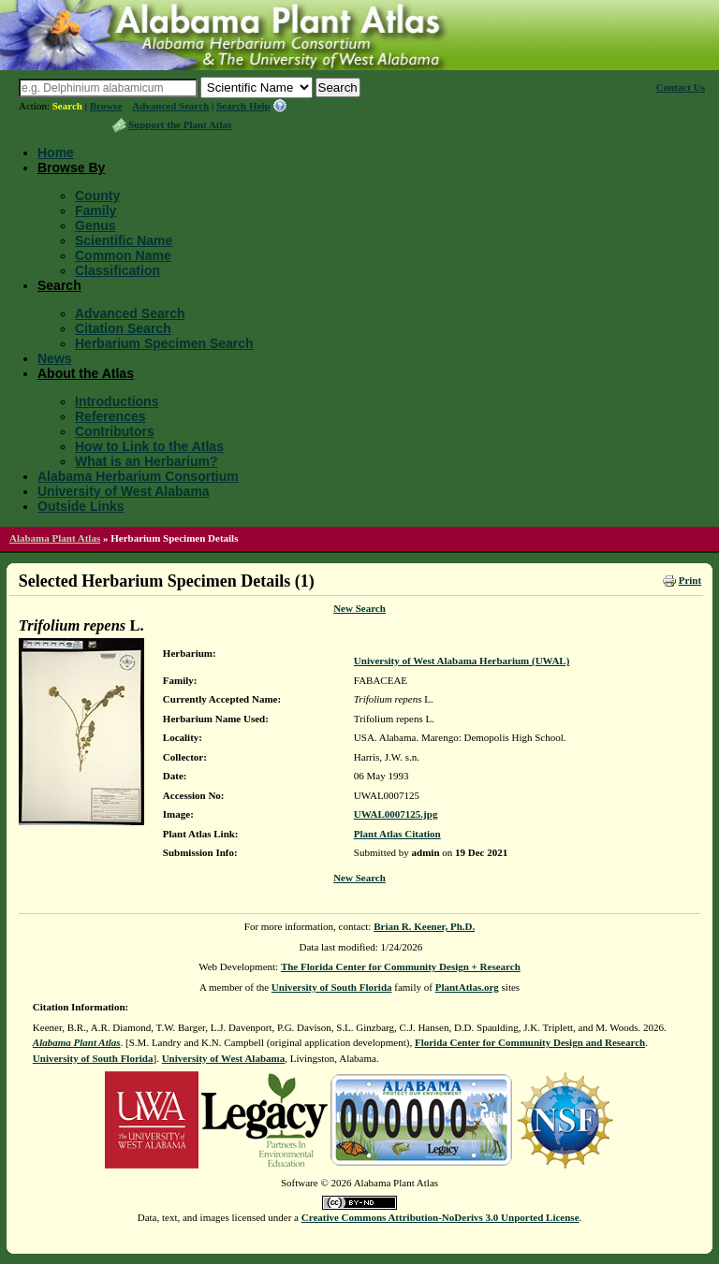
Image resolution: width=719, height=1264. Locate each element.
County (97, 195)
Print (690, 580)
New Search (359, 608)
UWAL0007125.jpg (396, 814)
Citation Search (123, 328)
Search (67, 105)
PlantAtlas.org (467, 987)
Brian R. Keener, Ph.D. (424, 926)
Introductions (116, 401)
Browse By (71, 167)
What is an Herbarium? (146, 461)
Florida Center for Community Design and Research (530, 1042)
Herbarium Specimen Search (164, 343)
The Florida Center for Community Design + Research (401, 966)
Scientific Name (123, 240)
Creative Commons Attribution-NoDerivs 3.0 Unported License (440, 1217)
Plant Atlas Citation (397, 833)
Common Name (123, 255)
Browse (106, 105)
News (54, 358)
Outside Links (81, 506)
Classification (117, 270)
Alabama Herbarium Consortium (138, 476)
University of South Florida (331, 987)
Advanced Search (170, 105)
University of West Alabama (123, 491)
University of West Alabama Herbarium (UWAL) (461, 660)
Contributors (114, 431)
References (110, 416)
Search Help (243, 105)
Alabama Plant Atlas (54, 538)
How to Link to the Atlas (149, 446)
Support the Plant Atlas (179, 124)
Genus (95, 225)
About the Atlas (85, 373)
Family (95, 210)
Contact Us (680, 87)
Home (55, 152)
